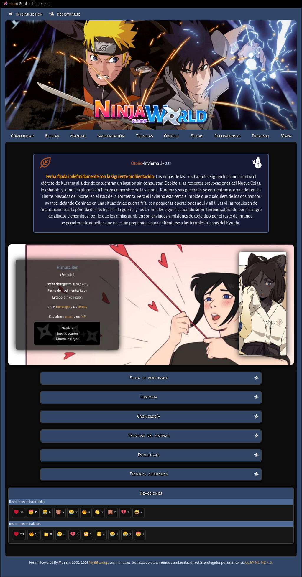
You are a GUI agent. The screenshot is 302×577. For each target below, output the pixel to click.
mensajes (63, 307)
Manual (78, 135)
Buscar (52, 135)
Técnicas (144, 135)
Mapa (286, 135)
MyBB (62, 563)
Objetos (171, 135)
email (69, 317)
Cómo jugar (22, 135)
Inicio (10, 4)
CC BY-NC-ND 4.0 (258, 563)
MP (83, 317)
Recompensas (227, 135)
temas (82, 307)
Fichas (197, 135)
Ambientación (111, 135)
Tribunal (261, 135)
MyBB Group (98, 563)
